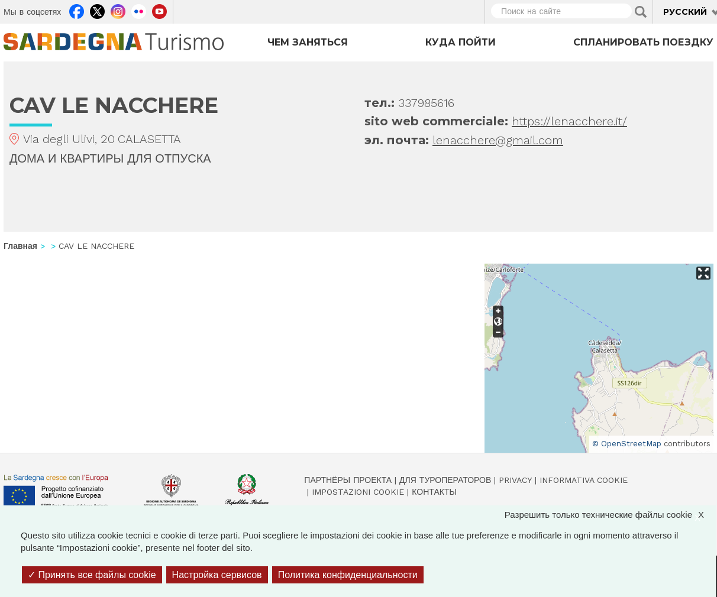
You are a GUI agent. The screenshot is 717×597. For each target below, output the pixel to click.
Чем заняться (307, 42)
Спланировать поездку (643, 42)
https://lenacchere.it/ (569, 121)
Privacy (515, 480)
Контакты (434, 492)
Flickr (138, 10)
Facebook (76, 10)
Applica (641, 12)
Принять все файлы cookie (92, 575)
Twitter (97, 10)
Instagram (118, 10)
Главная (20, 246)
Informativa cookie (584, 480)
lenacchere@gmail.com (497, 140)
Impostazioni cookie (358, 492)
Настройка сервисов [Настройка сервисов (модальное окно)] (217, 575)
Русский (685, 12)
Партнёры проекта (348, 480)
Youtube (159, 10)
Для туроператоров (445, 480)
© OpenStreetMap (626, 443)
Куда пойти (460, 42)
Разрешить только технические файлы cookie (610, 514)
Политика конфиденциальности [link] (348, 575)
